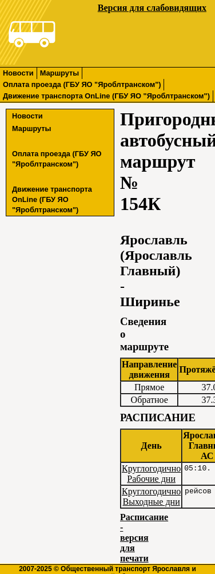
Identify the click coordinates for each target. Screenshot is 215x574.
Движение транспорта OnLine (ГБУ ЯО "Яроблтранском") (106, 96)
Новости (18, 73)
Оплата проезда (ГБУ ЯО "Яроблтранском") (82, 84)
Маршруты (59, 73)
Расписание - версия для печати (144, 537)
